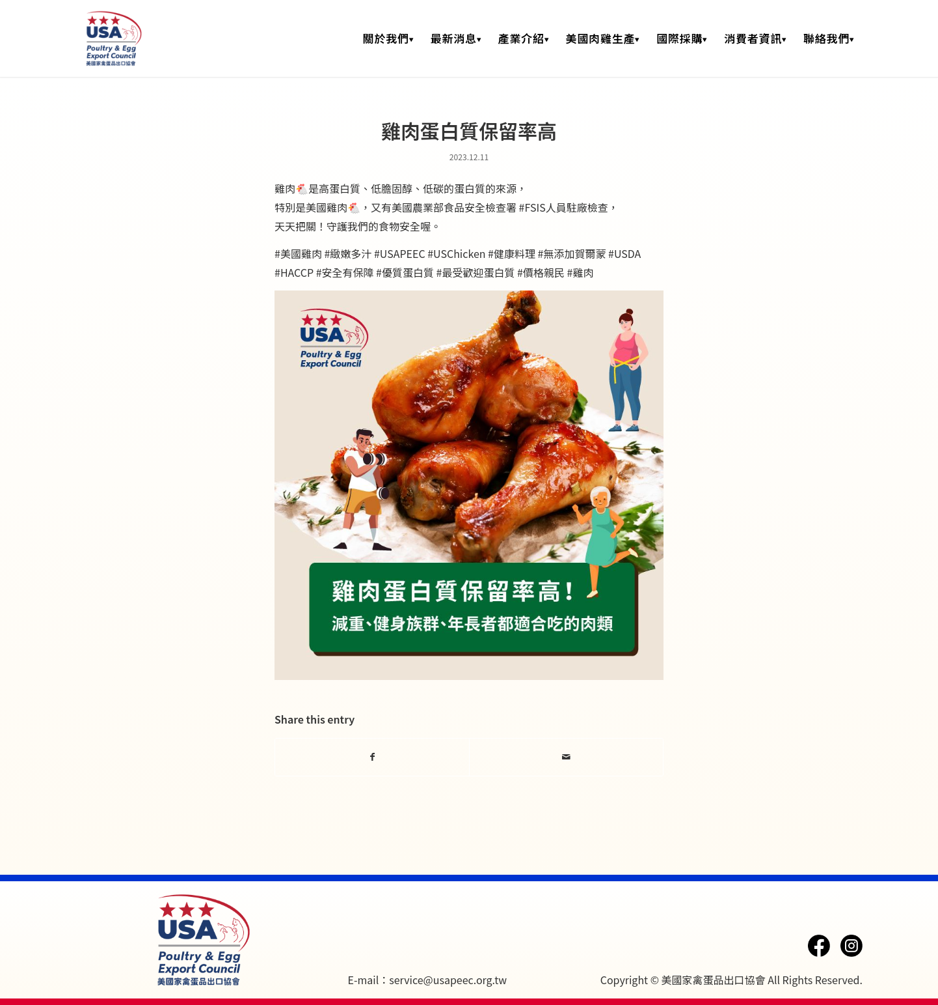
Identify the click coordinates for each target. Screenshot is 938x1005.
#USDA (624, 253)
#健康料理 (511, 253)
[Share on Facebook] (372, 757)
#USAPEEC (399, 253)
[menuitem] (388, 38)
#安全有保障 (345, 272)
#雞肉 (580, 272)
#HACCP (294, 272)
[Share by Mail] (566, 757)
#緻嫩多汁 (347, 253)
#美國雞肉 (298, 253)
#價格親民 (541, 272)
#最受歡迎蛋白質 (475, 272)
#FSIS (532, 207)
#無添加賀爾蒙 (572, 253)
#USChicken (456, 253)
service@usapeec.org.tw (448, 979)
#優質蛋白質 (405, 272)
